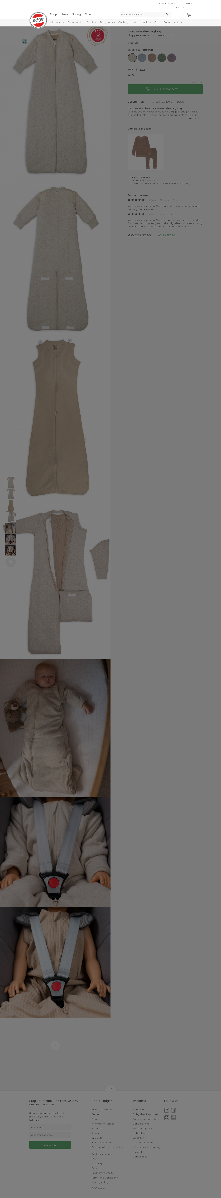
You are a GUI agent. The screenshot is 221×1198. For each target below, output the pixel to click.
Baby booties (75, 22)
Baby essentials (173, 22)
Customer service (166, 3)
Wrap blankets (142, 22)
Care (157, 22)
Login (189, 3)
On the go (124, 22)
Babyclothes (107, 22)
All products (57, 22)
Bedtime (92, 22)
